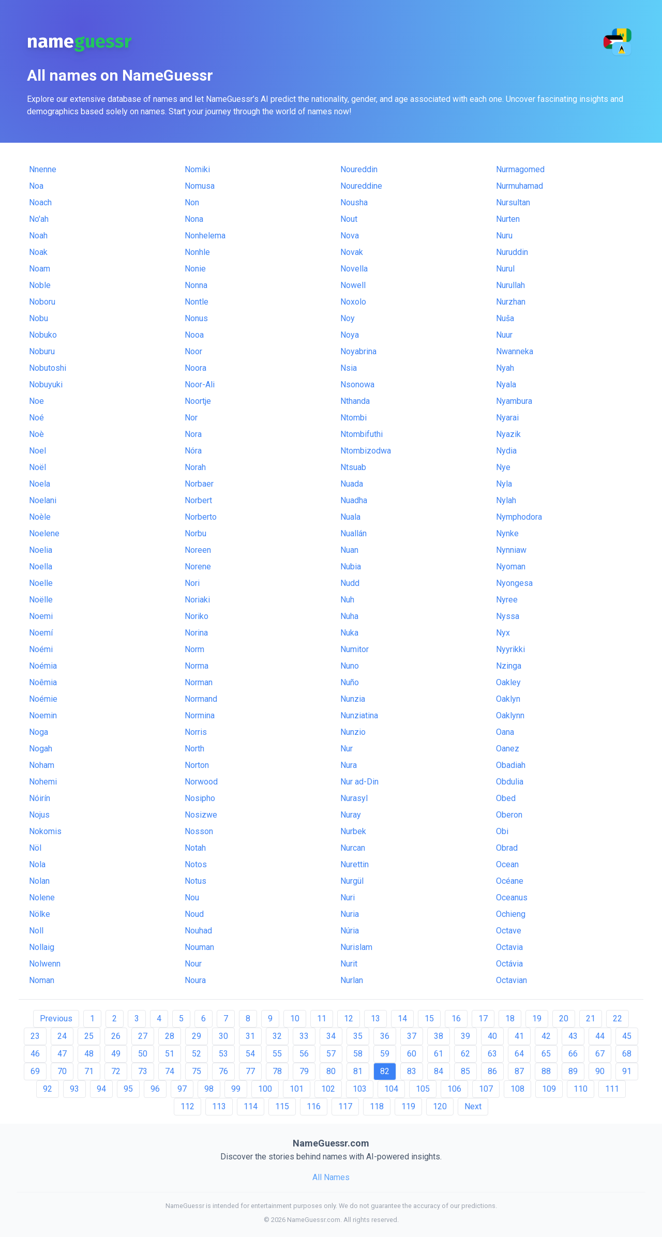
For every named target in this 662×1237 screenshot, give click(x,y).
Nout (348, 219)
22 (617, 1018)
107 (486, 1089)
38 (438, 1036)
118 (377, 1106)
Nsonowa (357, 384)
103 (360, 1089)
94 (101, 1089)
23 (35, 1036)
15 (429, 1018)
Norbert (198, 500)
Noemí (41, 633)
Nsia (348, 368)
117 (345, 1106)
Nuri (347, 897)
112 (187, 1106)
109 (549, 1089)
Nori (192, 583)
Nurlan (351, 980)
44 (600, 1036)
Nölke (39, 914)
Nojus (39, 815)
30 (223, 1036)
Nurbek (353, 831)
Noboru (42, 302)
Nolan (39, 881)
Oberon (509, 815)
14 (402, 1018)
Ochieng (510, 914)
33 (304, 1036)
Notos (196, 864)
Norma (196, 666)
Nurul (505, 269)
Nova (349, 235)
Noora (195, 368)
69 (35, 1071)
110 (581, 1089)
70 (62, 1071)
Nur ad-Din (359, 782)
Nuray (350, 815)
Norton (197, 765)
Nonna (196, 285)
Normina (200, 715)
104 (391, 1089)
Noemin (43, 715)
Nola (37, 864)
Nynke (507, 533)
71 (89, 1071)
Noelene (44, 533)
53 (223, 1054)
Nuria (349, 914)
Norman (199, 682)
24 (62, 1036)
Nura (348, 765)
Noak (38, 252)
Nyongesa (514, 583)
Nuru (504, 235)
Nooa (194, 335)
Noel (37, 451)
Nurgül (352, 881)
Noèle (40, 517)
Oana (505, 732)
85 (465, 1071)
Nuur (504, 335)
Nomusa (200, 186)
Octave (508, 931)
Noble (40, 285)
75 (196, 1071)
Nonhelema (205, 235)
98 (209, 1089)
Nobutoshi (47, 368)
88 (546, 1071)
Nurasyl (354, 798)
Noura (195, 980)
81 (358, 1071)
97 (182, 1089)
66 (573, 1054)
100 (265, 1089)
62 (465, 1054)
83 (411, 1071)
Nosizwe (201, 815)
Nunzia (352, 699)
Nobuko (43, 335)
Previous (56, 1018)
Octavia (509, 947)
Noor (193, 351)
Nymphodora (519, 517)
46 (35, 1054)
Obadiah (510, 765)
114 (251, 1106)
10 (294, 1018)
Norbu (195, 533)
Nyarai (507, 418)
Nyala (506, 384)
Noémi (41, 649)
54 (250, 1054)
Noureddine (361, 186)
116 (314, 1106)
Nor (191, 418)
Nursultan (513, 202)
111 (612, 1089)
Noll (36, 931)
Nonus (196, 318)
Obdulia (509, 782)
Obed (506, 798)
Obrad (507, 848)
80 (331, 1071)
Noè (36, 434)
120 (440, 1106)
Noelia (40, 550)
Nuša (505, 318)
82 (384, 1071)
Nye (503, 467)
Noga (38, 732)
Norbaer (199, 484)
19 (536, 1018)
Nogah (40, 748)
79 (304, 1071)
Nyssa (507, 616)
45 (626, 1036)
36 (384, 1036)
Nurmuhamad (519, 186)
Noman (41, 980)
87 (519, 1071)
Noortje (198, 401)
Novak (351, 252)
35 (358, 1036)
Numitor (354, 649)
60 (411, 1054)
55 (277, 1054)
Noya (349, 335)
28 (169, 1036)
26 (116, 1036)
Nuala (350, 517)
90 (600, 1071)
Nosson (199, 831)
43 (573, 1036)
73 (142, 1071)
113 (219, 1106)
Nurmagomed (520, 169)
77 (250, 1071)
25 (89, 1036)
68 (626, 1054)
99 (235, 1089)
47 (62, 1054)
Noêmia (43, 682)
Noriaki (197, 600)
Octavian (511, 980)
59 (384, 1054)
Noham (41, 765)
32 (277, 1036)
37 (411, 1036)
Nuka (349, 633)
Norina (196, 633)
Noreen (198, 550)
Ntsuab (353, 467)
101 (297, 1089)
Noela (39, 484)
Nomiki (197, 169)
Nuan (349, 550)
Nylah (506, 500)
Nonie (195, 269)
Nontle (196, 302)
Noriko (196, 616)
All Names (331, 1177)
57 (331, 1054)
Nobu (38, 318)
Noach (40, 202)
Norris (196, 732)
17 (483, 1018)
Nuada (351, 484)
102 (328, 1089)
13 (375, 1018)
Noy (347, 318)
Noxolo (353, 302)
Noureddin (359, 169)
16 (456, 1018)
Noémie (43, 699)
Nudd (349, 583)
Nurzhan (510, 302)
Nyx (503, 633)
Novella (354, 269)
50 (142, 1054)
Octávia (509, 964)
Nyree (507, 600)
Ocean (507, 864)
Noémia (43, 666)
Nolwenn (45, 964)
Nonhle (197, 252)
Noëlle (41, 600)
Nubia (350, 566)
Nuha (349, 616)
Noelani (42, 500)
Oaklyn (508, 699)
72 (116, 1071)
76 (223, 1071)
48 (89, 1054)
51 (169, 1054)
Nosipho (200, 798)
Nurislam (356, 947)
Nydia (506, 451)
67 (600, 1054)
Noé (36, 418)
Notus (195, 881)
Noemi (41, 616)
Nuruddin (512, 252)
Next (473, 1106)
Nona (194, 219)
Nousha (354, 202)
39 (465, 1036)
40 (492, 1036)
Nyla (504, 484)
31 (250, 1036)
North (194, 748)
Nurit (348, 964)
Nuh (347, 600)
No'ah (39, 219)
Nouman (199, 947)
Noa (36, 186)
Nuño (349, 682)
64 (519, 1054)
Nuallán (353, 533)
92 (47, 1089)
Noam (39, 269)
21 (590, 1018)
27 (142, 1036)
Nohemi (43, 782)
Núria (349, 931)
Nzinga (508, 666)
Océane (509, 881)
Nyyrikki (510, 649)
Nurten (508, 219)
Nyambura (514, 401)
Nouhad (198, 931)
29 (196, 1036)
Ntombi (353, 418)
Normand (201, 699)
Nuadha (353, 500)
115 (282, 1106)
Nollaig (41, 947)
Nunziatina (359, 715)
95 (128, 1089)
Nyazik (508, 434)
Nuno (349, 666)
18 (510, 1018)
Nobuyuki (46, 384)
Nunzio (353, 732)
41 (519, 1036)
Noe (36, 401)
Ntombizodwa (365, 451)
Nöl (35, 848)
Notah (195, 848)
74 (169, 1071)
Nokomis (45, 831)
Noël (37, 467)
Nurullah (510, 285)
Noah (38, 235)
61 (438, 1054)
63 (492, 1054)
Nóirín (39, 798)
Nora (193, 434)
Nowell (353, 285)
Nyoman (510, 566)
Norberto (201, 517)
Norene (198, 566)
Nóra (193, 451)
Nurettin (354, 864)
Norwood (201, 782)
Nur (346, 748)
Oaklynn (510, 715)
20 (563, 1018)
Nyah (505, 368)
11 (321, 1018)
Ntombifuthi (361, 434)
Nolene (42, 897)
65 (546, 1054)
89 (573, 1071)
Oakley (508, 682)
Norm (194, 649)
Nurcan (352, 848)
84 (438, 1071)
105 (423, 1089)
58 (358, 1054)
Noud (194, 914)
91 (626, 1071)
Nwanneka (514, 351)
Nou (192, 897)
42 (546, 1036)
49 (116, 1054)
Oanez (507, 748)
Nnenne (42, 169)
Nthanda (355, 401)
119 (408, 1106)
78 (277, 1071)
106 (454, 1089)
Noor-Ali (200, 384)
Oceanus (512, 897)
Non (192, 202)
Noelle (41, 583)
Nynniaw (511, 550)
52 (196, 1054)
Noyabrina (358, 351)
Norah (195, 467)
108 (517, 1089)
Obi (502, 831)
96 (155, 1089)
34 (331, 1036)
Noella (40, 566)
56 (304, 1054)
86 (492, 1071)
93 (74, 1089)
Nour (193, 964)
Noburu (42, 351)
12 (348, 1018)
